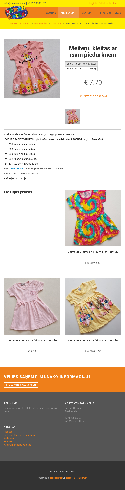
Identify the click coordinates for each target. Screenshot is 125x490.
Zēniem (88, 13)
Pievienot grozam (93, 96)
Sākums (50, 13)
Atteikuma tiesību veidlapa (17, 445)
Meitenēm (69, 13)
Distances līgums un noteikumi (19, 435)
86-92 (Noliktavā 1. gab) (81, 69)
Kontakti (117, 3)
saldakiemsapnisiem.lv (76, 478)
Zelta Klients (17, 168)
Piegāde (93, 3)
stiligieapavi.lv (56, 478)
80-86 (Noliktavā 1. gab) (81, 64)
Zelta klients (105, 3)
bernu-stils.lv (20, 23)
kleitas (57, 23)
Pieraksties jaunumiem (21, 385)
